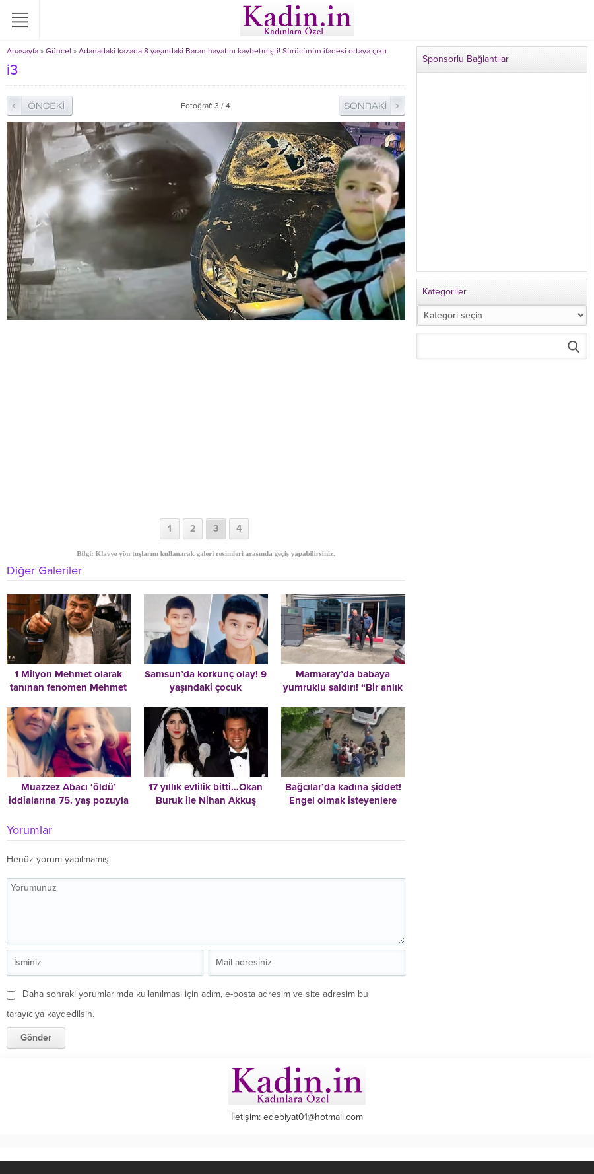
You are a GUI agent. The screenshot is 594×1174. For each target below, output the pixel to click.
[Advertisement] (206, 419)
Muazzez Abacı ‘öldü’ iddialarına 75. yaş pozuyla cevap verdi (69, 800)
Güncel (58, 50)
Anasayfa (22, 50)
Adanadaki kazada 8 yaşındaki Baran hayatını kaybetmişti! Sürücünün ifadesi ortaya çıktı (233, 50)
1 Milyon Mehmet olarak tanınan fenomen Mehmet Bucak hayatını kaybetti (68, 687)
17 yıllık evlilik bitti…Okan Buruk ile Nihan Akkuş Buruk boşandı (205, 800)
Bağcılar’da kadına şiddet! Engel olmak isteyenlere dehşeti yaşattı (343, 800)
